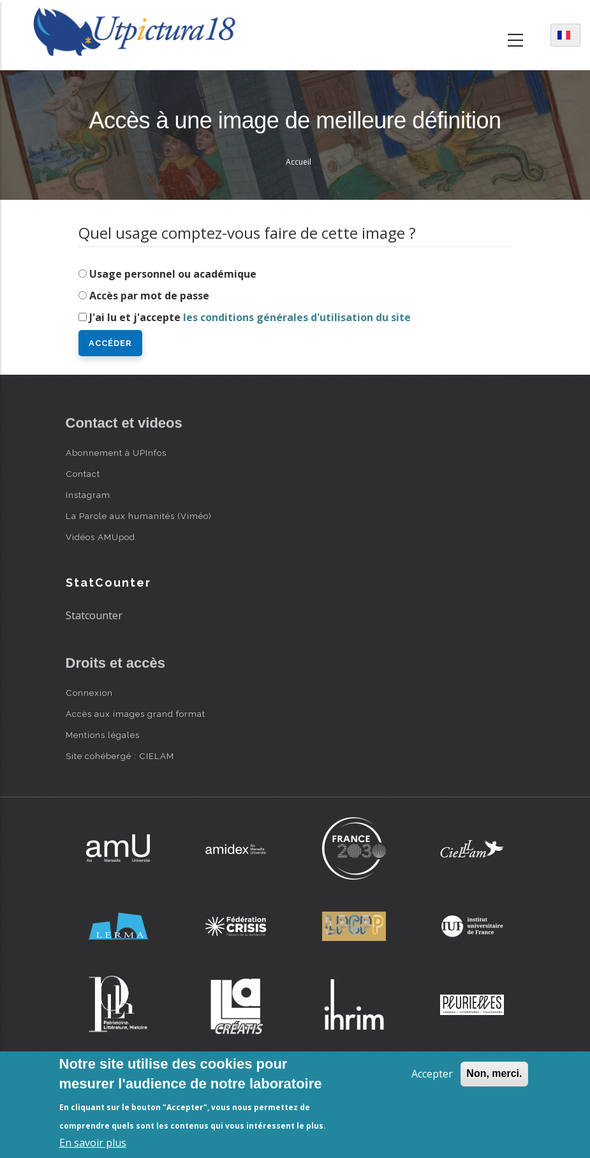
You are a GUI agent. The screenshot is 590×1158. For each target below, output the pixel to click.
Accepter (432, 1074)
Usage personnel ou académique (172, 274)
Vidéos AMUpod (100, 537)
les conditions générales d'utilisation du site (297, 317)
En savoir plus (92, 1143)
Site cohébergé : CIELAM (120, 756)
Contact (83, 474)
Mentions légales (103, 735)
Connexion (89, 693)
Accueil (298, 161)
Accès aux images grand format (135, 714)
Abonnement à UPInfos (116, 452)
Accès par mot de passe (149, 296)
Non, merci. (494, 1073)
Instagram (88, 495)
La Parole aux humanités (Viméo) (139, 516)
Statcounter (94, 615)
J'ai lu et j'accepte (250, 317)
